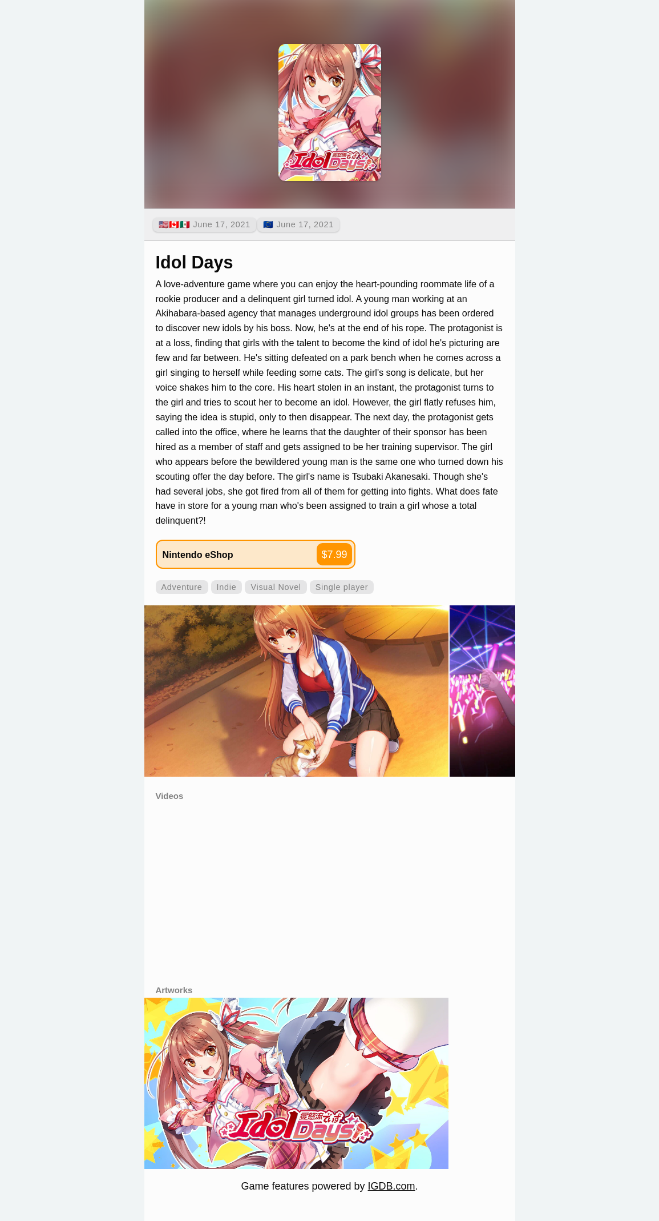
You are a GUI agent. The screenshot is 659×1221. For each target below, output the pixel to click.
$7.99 (334, 554)
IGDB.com (391, 1186)
